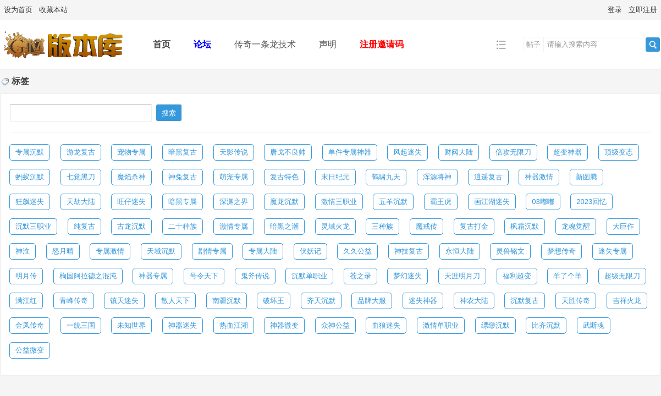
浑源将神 (437, 177)
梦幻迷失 (407, 276)
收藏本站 (53, 10)
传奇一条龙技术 (265, 44)
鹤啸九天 (386, 177)
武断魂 (593, 325)
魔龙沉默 (284, 201)
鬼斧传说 (255, 276)
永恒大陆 (459, 251)
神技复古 (408, 251)
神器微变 (284, 325)
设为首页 (18, 10)
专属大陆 (263, 251)
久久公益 (357, 251)
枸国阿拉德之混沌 (88, 276)
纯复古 (84, 226)
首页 (161, 44)
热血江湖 (233, 325)
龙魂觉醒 (575, 226)
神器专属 (153, 276)
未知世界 (131, 325)
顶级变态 (618, 152)
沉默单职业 (309, 276)
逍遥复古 (488, 177)
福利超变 (517, 276)
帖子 (533, 44)
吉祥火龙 (627, 300)
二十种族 (182, 226)
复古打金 (474, 226)
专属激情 (110, 251)
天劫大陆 (81, 201)
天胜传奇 (575, 300)
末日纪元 (335, 177)
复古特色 (284, 177)
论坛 (202, 44)
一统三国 (81, 325)
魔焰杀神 (131, 177)
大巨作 (623, 226)
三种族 (382, 226)
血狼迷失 (386, 325)
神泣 (22, 251)
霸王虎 (440, 201)
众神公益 (335, 325)
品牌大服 (371, 300)
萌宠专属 (233, 177)
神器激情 (539, 177)
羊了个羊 (567, 276)
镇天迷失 (124, 300)
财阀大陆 (458, 152)
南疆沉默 (226, 300)
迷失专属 (612, 251)
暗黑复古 (182, 152)
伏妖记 (310, 251)
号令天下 (204, 276)
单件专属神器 (349, 152)
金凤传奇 (29, 325)
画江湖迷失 (492, 201)
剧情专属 (212, 251)
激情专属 (233, 226)
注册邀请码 (382, 44)
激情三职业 (339, 201)
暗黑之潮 (284, 226)
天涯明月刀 (462, 276)
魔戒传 (426, 226)
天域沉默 (161, 251)
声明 (328, 44)
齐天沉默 (321, 300)
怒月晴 (63, 251)
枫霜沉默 (524, 226)
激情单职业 (441, 325)
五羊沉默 (393, 201)
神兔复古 (182, 177)
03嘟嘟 (543, 201)
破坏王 (273, 300)
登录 (615, 10)
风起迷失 (407, 152)
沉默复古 (524, 300)
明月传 (26, 276)
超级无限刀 (622, 276)
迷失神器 (423, 300)
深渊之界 (233, 201)
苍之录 (360, 276)
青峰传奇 (73, 300)
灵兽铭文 (510, 251)
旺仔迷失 (131, 201)
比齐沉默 (546, 325)
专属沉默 (29, 152)
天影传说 (233, 152)
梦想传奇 (561, 251)
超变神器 (567, 152)
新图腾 (586, 177)
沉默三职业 (33, 226)
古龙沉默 (131, 226)
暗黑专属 (182, 201)
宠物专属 (131, 152)
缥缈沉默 (495, 325)
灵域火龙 (335, 226)
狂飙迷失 (29, 201)
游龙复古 (81, 152)
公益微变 (29, 350)
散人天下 (175, 300)
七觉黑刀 (81, 177)
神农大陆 (474, 300)
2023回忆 (591, 201)
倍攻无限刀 (513, 152)
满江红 (26, 300)
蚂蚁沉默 (29, 177)
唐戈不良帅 (288, 152)
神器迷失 (182, 325)
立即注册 (643, 10)
